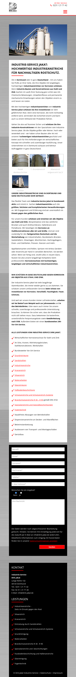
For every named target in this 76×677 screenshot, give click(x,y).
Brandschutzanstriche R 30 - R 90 (29, 644)
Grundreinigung (21, 355)
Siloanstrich (20, 375)
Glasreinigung (21, 385)
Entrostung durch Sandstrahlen (28, 624)
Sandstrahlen (20, 360)
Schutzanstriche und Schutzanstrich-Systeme (34, 395)
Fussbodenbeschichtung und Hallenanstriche (34, 653)
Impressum (58, 673)
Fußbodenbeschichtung (25, 390)
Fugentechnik (20, 410)
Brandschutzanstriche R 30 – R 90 (29, 400)
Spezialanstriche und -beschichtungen (31, 649)
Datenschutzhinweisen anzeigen (43, 541)
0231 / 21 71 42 (60, 5)
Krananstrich (20, 370)
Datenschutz (45, 673)
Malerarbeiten (21, 380)
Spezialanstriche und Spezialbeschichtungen (34, 405)
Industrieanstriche (22, 365)
